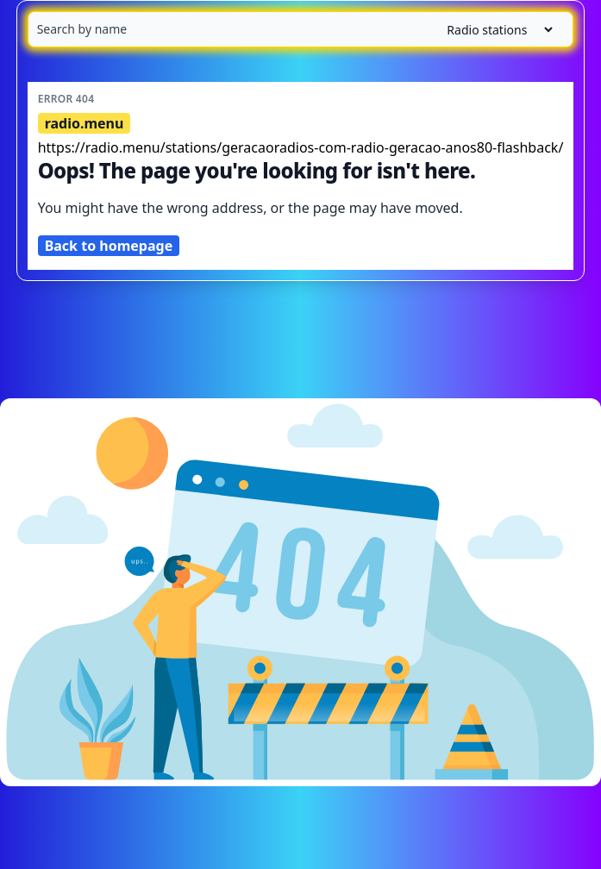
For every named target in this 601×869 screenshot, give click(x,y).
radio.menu (84, 123)
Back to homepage (109, 245)
